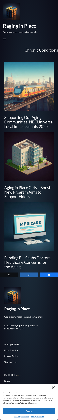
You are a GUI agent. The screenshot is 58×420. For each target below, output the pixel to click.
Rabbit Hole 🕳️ (11, 375)
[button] (53, 387)
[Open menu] (4, 39)
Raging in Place (19, 26)
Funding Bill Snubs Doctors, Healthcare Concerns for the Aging (27, 262)
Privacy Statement (37, 417)
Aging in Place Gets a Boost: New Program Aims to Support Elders (27, 192)
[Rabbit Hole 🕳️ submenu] (20, 375)
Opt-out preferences (21, 417)
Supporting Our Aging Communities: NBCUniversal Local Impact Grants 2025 (29, 122)
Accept (29, 411)
